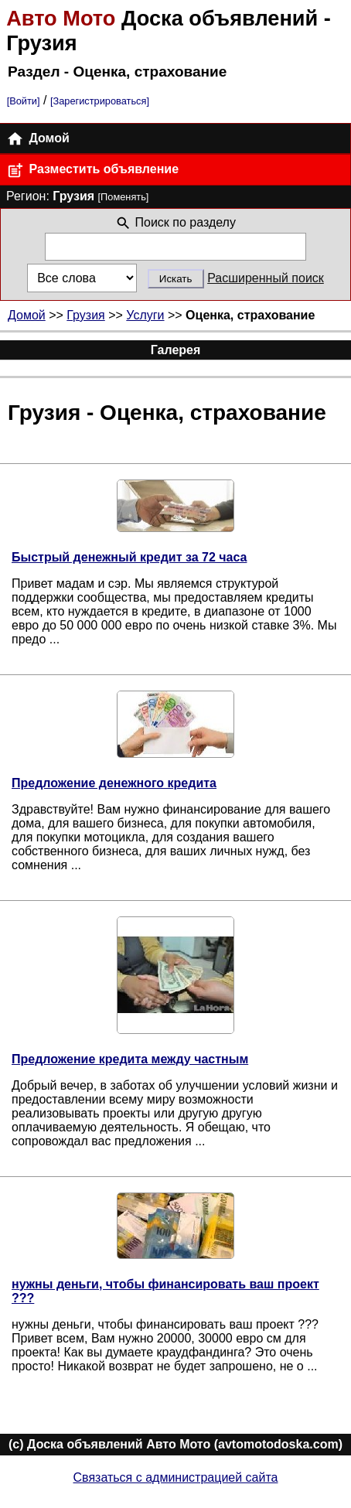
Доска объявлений (165, 18)
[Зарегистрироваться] (99, 101)
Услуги (145, 315)
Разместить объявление (92, 170)
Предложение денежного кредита (114, 783)
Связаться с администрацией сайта (175, 1477)
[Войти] (23, 101)
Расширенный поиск (265, 278)
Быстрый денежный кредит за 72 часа (129, 557)
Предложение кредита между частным (130, 1059)
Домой (38, 139)
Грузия (85, 315)
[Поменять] (123, 197)
